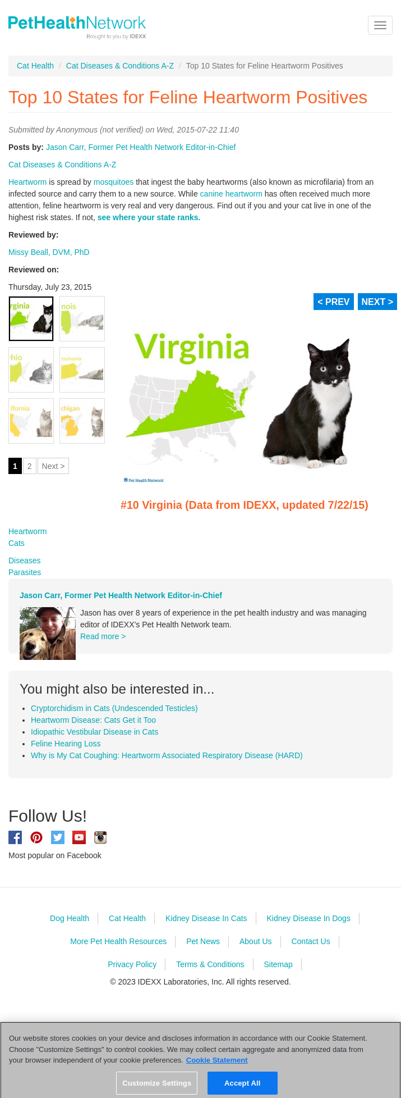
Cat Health (35, 65)
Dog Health (69, 918)
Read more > (103, 636)
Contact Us (310, 941)
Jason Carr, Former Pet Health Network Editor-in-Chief (141, 147)
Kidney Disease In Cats (206, 918)
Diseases (24, 560)
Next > (53, 466)
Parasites (24, 572)
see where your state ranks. (149, 217)
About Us (255, 941)
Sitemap (278, 964)
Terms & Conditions (210, 964)
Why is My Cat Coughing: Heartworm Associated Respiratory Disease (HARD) (167, 755)
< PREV (333, 302)
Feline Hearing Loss (66, 743)
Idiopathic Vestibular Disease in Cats (94, 731)
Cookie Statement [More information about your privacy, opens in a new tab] (217, 1065)
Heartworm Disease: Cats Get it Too (93, 720)
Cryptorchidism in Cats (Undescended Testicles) (114, 708)
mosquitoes (114, 181)
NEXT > (377, 302)
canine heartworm (231, 193)
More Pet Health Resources (118, 941)
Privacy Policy (132, 964)
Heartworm (27, 181)
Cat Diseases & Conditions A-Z (120, 65)
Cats (16, 543)
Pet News (203, 941)
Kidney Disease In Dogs (308, 918)
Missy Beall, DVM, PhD (49, 252)
